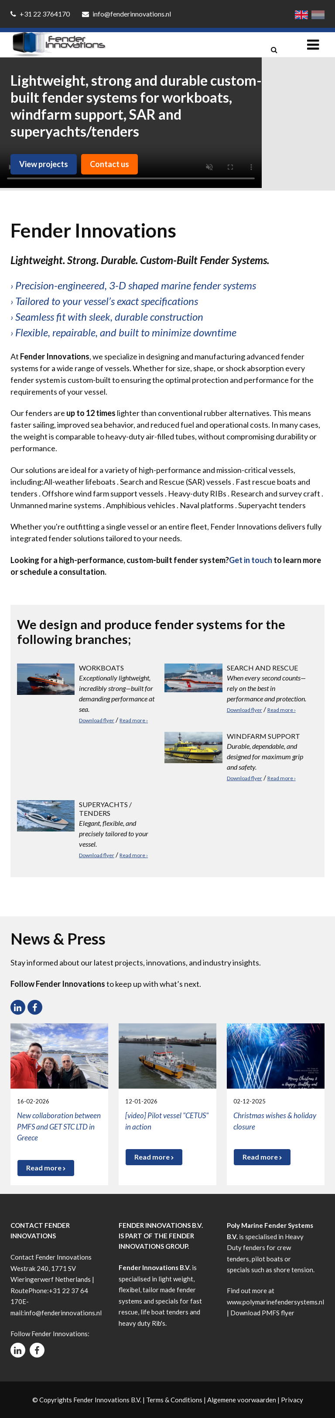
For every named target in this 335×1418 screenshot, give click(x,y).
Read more (45, 1167)
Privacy (292, 1400)
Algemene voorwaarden (241, 1400)
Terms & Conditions (174, 1400)
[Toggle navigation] (313, 44)
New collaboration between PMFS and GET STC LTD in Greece (59, 1126)
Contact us (109, 164)
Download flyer (96, 720)
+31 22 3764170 (40, 14)
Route (19, 1290)
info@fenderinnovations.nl (126, 14)
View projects (43, 164)
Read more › (134, 720)
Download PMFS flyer (262, 1313)
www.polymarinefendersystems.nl (275, 1302)
